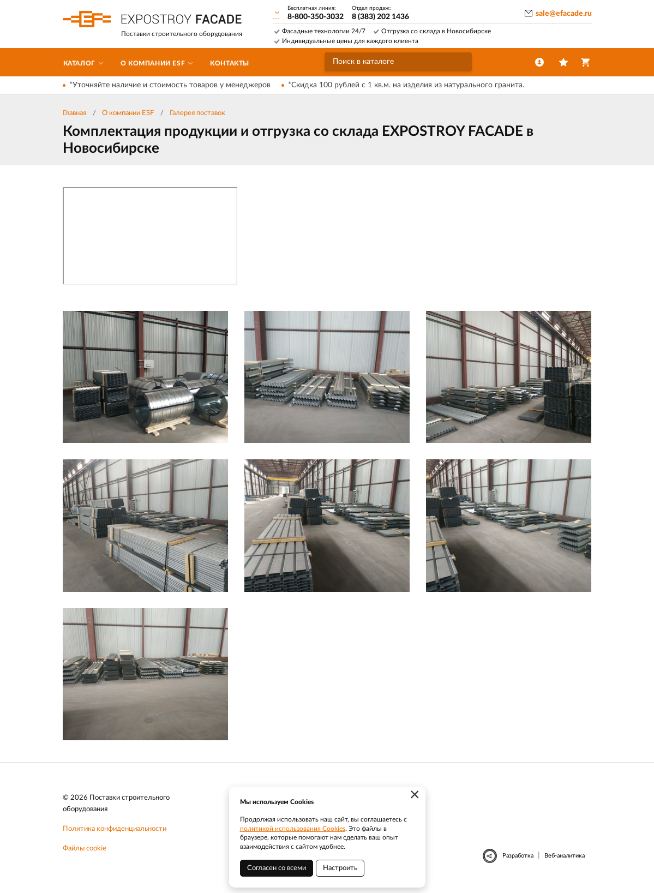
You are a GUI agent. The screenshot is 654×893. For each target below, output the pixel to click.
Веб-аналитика (564, 856)
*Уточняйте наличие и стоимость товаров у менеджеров (170, 85)
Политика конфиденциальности (114, 828)
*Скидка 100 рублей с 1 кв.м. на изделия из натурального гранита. (406, 85)
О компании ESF (128, 113)
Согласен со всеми (276, 868)
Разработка (517, 856)
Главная (74, 113)
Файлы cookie (84, 848)
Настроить (340, 868)
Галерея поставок (197, 113)
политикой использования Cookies (292, 828)
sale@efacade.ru (564, 13)
